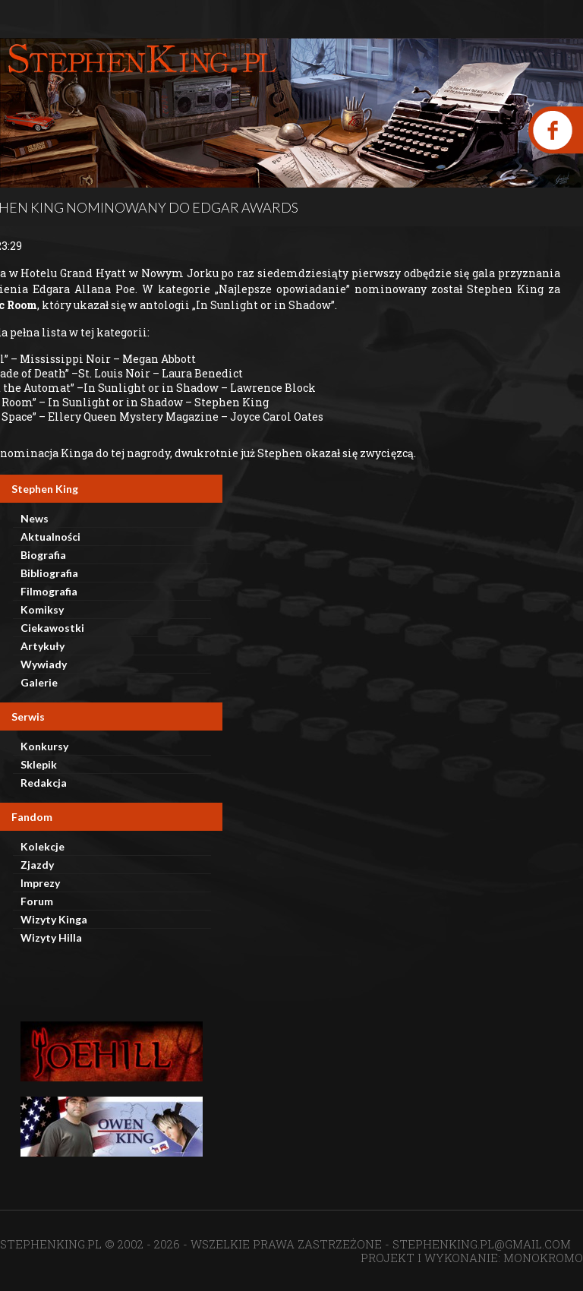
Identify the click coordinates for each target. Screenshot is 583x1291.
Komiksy (42, 609)
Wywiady (43, 664)
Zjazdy (37, 864)
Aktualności (50, 536)
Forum (36, 901)
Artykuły (42, 645)
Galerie (39, 682)
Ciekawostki (52, 627)
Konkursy (44, 746)
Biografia (43, 554)
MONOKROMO (543, 1257)
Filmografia (48, 591)
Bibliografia (49, 573)
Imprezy (40, 882)
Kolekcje (42, 846)
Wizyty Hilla (51, 937)
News (34, 518)
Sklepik (38, 764)
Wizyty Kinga (53, 919)
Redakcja (43, 782)
